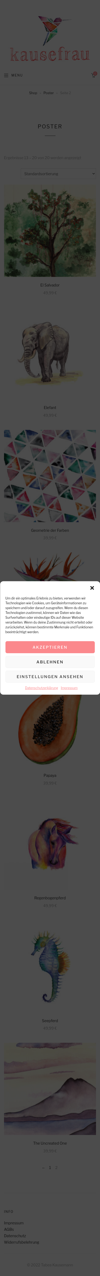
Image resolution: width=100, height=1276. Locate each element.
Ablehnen (50, 661)
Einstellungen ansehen (50, 676)
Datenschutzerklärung (41, 688)
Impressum (69, 688)
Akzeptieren (50, 647)
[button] (92, 588)
